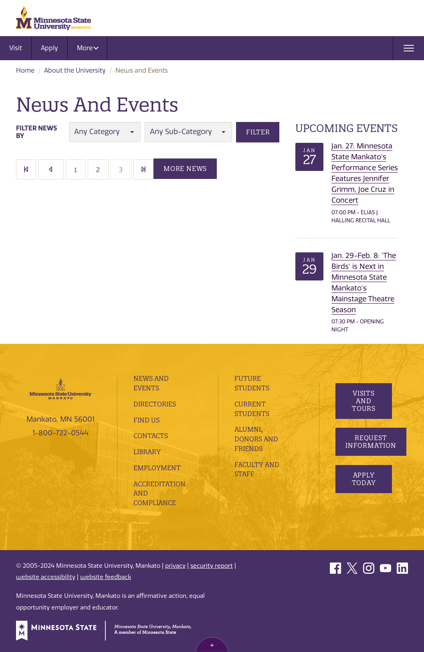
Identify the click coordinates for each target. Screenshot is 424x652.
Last (143, 169)
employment (157, 468)
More (88, 48)
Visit (15, 48)
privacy (175, 565)
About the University (75, 70)
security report (211, 565)
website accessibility (45, 577)
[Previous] (51, 169)
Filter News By (36, 132)
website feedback (105, 577)
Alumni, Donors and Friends (256, 439)
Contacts (150, 436)
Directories (154, 404)
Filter (258, 132)
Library (147, 452)
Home (25, 70)
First (26, 169)
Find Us (146, 420)
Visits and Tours (364, 400)
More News (185, 169)
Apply (49, 48)
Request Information (370, 441)
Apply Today (364, 479)
